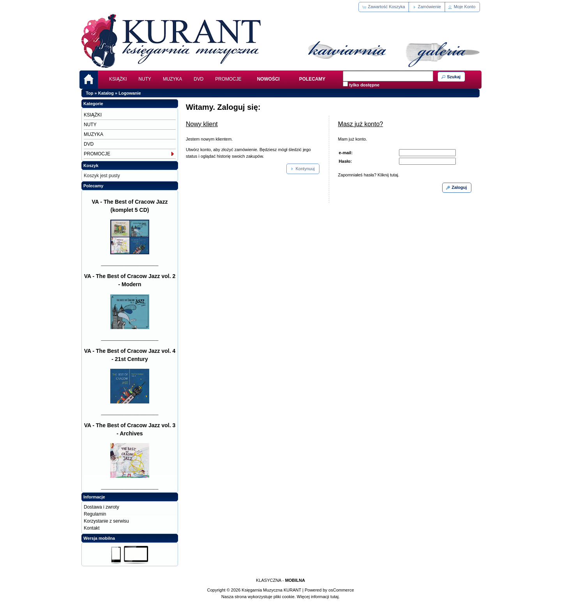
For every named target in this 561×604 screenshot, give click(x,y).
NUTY (145, 79)
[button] (383, 7)
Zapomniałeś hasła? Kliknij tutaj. (368, 175)
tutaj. (334, 596)
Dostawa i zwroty (101, 507)
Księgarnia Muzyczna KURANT (271, 590)
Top (89, 93)
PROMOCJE (228, 79)
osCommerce (341, 590)
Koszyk (91, 165)
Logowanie (129, 93)
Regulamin (95, 514)
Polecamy (93, 185)
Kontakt (92, 528)
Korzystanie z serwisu (106, 521)
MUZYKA (172, 79)
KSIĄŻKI (118, 79)
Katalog (106, 93)
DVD (198, 79)
